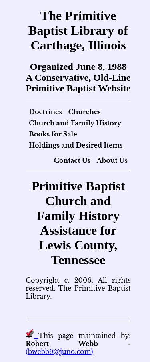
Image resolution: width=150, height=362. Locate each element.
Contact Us (72, 160)
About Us (112, 160)
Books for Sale (53, 134)
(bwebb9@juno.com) (59, 352)
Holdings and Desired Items (75, 145)
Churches (84, 112)
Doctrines (45, 112)
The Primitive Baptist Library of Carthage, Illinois (78, 30)
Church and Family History (75, 123)
